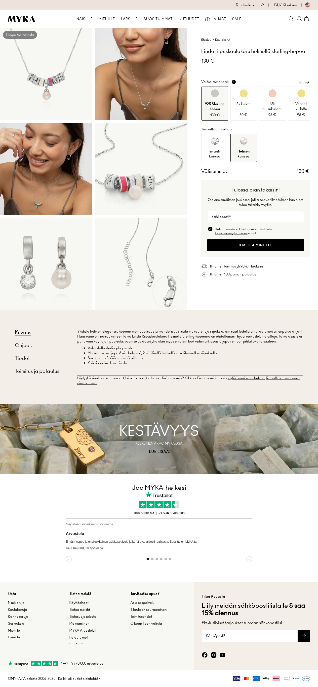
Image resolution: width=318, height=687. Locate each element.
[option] (214, 103)
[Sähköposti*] (255, 216)
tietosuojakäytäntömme (231, 233)
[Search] (291, 19)
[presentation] (159, 439)
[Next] (307, 82)
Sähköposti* (221, 216)
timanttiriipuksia (278, 378)
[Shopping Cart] (307, 19)
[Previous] (301, 82)
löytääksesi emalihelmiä (246, 378)
